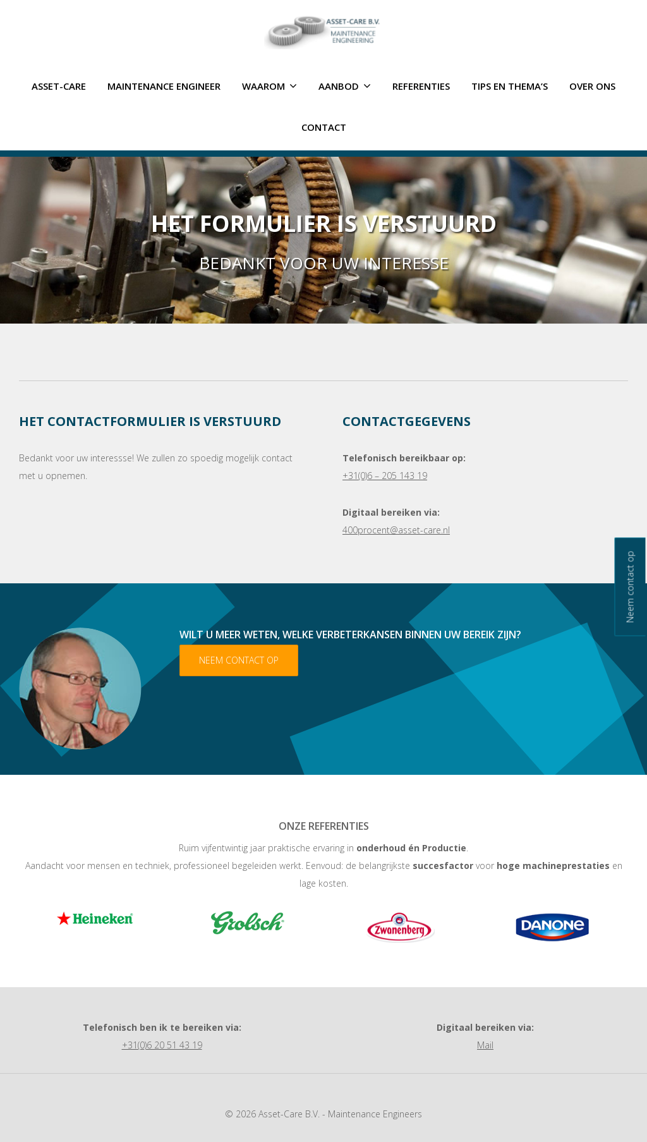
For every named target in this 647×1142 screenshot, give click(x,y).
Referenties (421, 86)
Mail (485, 1045)
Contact (323, 127)
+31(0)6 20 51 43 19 (162, 1045)
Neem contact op (239, 660)
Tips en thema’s (509, 86)
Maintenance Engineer (164, 86)
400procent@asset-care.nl (396, 530)
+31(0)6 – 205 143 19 (384, 476)
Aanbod (344, 86)
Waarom (269, 86)
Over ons (592, 86)
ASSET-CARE (59, 86)
